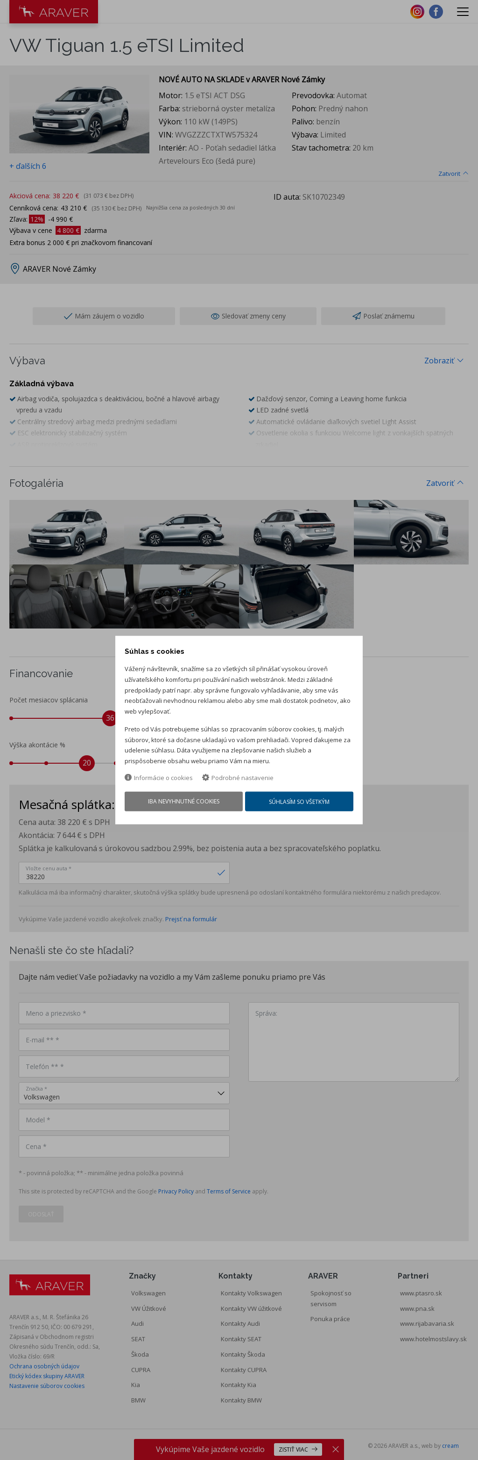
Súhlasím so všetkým (300, 804)
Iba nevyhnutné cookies (182, 803)
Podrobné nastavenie (238, 779)
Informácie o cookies (159, 779)
